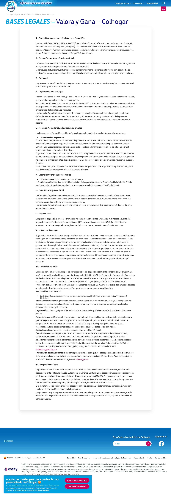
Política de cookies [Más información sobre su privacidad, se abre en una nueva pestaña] (43, 490)
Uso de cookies (84, 458)
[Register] (148, 443)
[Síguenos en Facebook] (161, 443)
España (8, 458)
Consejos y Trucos (122, 3)
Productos (137, 3)
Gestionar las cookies (77, 486)
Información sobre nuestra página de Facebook (112, 458)
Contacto (8, 440)
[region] (48, 484)
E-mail (117, 444)
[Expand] (130, 3)
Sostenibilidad (152, 3)
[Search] (164, 3)
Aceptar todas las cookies (77, 480)
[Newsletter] (163, 8)
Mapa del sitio (139, 458)
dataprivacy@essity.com (46, 349)
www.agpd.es (82, 359)
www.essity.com (72, 474)
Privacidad (71, 458)
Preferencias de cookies (156, 458)
